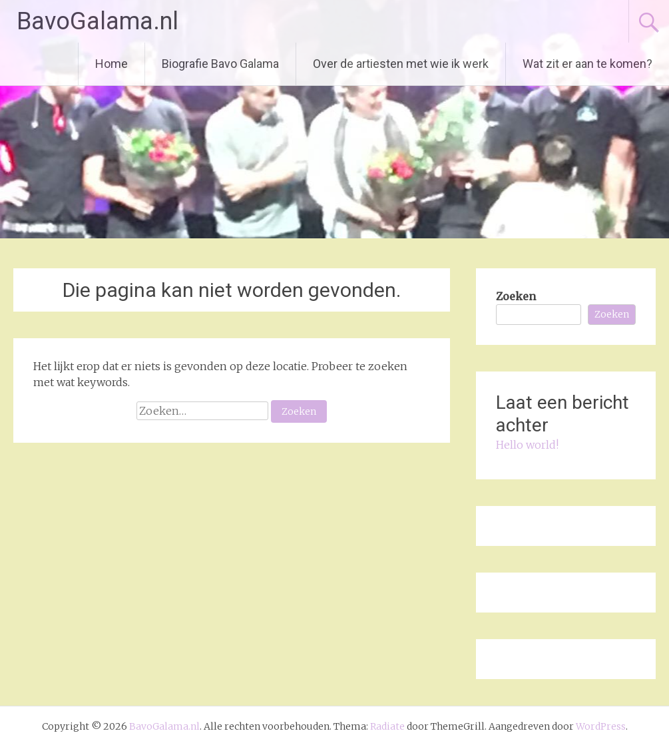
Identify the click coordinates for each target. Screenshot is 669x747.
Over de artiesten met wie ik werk (401, 64)
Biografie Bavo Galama (220, 64)
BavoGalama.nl (97, 21)
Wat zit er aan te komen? (587, 64)
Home (111, 64)
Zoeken (516, 296)
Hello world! (527, 444)
